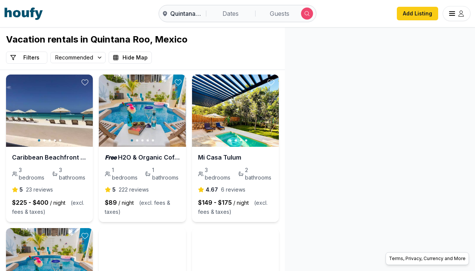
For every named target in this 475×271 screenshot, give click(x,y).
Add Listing (417, 13)
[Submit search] (307, 14)
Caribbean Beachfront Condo (56, 157)
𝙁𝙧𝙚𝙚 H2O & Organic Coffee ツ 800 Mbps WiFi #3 (212, 157)
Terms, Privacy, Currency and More (427, 258)
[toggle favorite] (131, 82)
